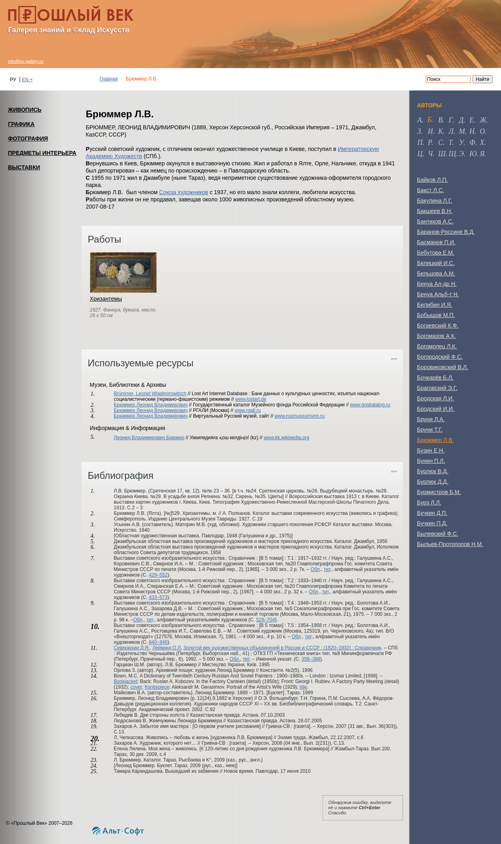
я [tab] (482, 154)
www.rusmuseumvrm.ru (300, 416)
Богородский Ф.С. (440, 357)
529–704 (265, 620)
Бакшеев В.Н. (434, 211)
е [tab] (471, 120)
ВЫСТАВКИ (24, 167)
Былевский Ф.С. (438, 534)
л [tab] (451, 131)
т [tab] (450, 143)
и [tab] (430, 131)
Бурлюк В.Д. (432, 471)
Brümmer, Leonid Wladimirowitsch (150, 393)
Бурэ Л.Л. (429, 502)
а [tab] (419, 120)
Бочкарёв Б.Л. (435, 377)
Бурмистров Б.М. (439, 492)
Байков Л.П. (432, 180)
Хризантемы (106, 298)
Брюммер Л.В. (435, 440)
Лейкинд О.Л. (167, 648)
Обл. (235, 659)
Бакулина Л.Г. (434, 200)
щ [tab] (452, 154)
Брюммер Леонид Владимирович (151, 405)
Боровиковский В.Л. (442, 367)
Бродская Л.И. (435, 398)
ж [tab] (483, 120)
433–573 (158, 597)
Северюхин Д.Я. (132, 648)
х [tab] (482, 143)
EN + (27, 79)
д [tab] (461, 120)
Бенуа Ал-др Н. (437, 284)
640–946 (158, 642)
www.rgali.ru (247, 410)
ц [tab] (420, 154)
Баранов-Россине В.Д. (446, 232)
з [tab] (419, 131)
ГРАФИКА (21, 124)
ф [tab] (472, 143)
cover (136, 687)
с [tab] (440, 143)
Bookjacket (125, 681)
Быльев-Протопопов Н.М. (450, 544)
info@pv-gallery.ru (26, 61)
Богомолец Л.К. (437, 346)
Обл (315, 569)
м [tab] (462, 131)
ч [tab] (430, 154)
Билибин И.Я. (434, 304)
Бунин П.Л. (431, 461)
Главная (109, 79)
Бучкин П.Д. (432, 523)
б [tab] (429, 120)
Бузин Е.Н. (431, 450)
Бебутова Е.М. (435, 252)
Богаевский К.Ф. (438, 325)
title (303, 687)
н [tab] (472, 131)
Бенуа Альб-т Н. (438, 294)
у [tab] (461, 143)
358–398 (310, 659)
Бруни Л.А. (431, 419)
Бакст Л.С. (430, 190)
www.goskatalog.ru (370, 405)
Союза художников (183, 192)
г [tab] (450, 120)
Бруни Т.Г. (430, 429)
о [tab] (482, 131)
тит (327, 569)
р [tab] (429, 143)
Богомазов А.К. (436, 336)
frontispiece (157, 687)
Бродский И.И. (435, 409)
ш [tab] (442, 154)
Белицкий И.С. (436, 263)
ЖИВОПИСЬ (25, 110)
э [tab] (461, 154)
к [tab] (440, 131)
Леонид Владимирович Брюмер (149, 437)
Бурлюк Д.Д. (432, 481)
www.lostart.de (251, 399)
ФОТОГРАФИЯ (28, 138)
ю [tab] (473, 154)
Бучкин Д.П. (432, 513)
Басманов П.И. (436, 242)
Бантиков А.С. (435, 221)
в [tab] (440, 120)
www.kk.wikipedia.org (286, 437)
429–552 (158, 575)
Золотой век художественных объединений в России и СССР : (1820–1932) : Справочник (282, 648)
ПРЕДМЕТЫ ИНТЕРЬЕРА (42, 153)
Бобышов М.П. (436, 315)
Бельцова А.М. (436, 273)
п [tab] (420, 143)
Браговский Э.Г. (437, 388)
